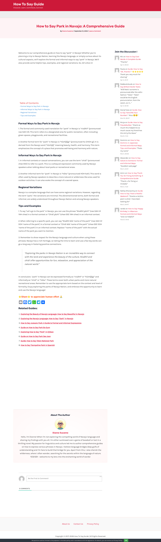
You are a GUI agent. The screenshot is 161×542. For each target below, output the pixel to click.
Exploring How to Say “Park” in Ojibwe (38, 332)
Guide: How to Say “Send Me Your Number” (131, 112)
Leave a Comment (95, 31)
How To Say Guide (28, 4)
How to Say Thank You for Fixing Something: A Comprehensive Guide (131, 175)
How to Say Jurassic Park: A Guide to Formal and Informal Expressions (52, 323)
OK (126, 540)
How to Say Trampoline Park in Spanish (38, 345)
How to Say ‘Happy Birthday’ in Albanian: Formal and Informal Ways (131, 211)
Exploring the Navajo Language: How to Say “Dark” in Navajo (48, 318)
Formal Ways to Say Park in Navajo (35, 106)
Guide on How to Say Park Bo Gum (36, 327)
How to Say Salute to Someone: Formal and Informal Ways (131, 160)
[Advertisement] (60, 83)
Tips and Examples (28, 115)
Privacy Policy (92, 524)
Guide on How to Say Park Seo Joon (36, 336)
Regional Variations (29, 112)
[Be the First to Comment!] (64, 479)
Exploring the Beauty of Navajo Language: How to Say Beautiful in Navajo (54, 314)
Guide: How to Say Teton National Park (38, 341)
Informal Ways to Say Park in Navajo (36, 109)
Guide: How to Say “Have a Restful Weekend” (131, 193)
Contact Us (78, 524)
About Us (67, 524)
